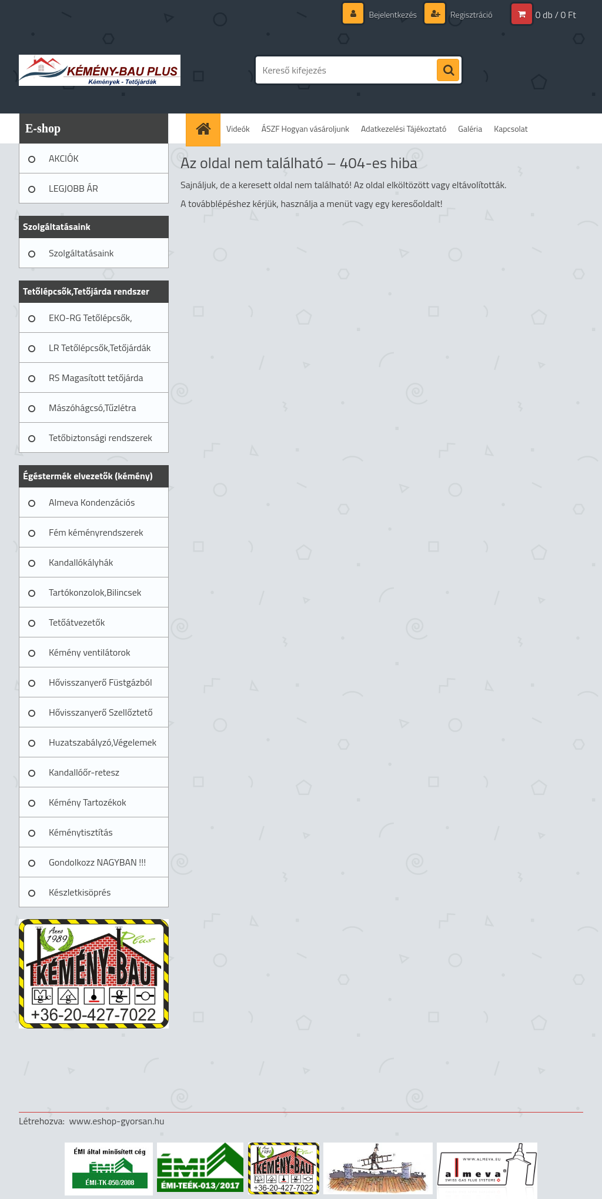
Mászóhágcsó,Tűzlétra (92, 407)
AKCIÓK (64, 158)
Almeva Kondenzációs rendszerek (92, 506)
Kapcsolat (511, 128)
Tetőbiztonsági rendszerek (100, 437)
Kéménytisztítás (81, 832)
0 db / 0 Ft (556, 15)
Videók (238, 128)
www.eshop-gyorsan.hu (117, 1121)
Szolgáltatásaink (81, 253)
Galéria (470, 128)
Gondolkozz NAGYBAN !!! (97, 862)
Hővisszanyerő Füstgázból (100, 682)
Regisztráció (471, 14)
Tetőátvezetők (77, 622)
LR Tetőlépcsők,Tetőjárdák (99, 347)
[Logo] (99, 70)
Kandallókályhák (81, 562)
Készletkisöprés (80, 892)
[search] (448, 70)
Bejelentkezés (393, 14)
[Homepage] (206, 128)
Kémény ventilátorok (90, 652)
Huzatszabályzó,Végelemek (102, 742)
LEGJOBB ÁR (73, 188)
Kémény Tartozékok (87, 802)
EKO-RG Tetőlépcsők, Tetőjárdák (90, 321)
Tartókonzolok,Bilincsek (95, 592)
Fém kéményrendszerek (96, 532)
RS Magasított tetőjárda (96, 377)
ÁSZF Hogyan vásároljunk (305, 128)
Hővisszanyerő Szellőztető (101, 712)
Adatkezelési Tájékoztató (403, 128)
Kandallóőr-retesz (84, 772)
